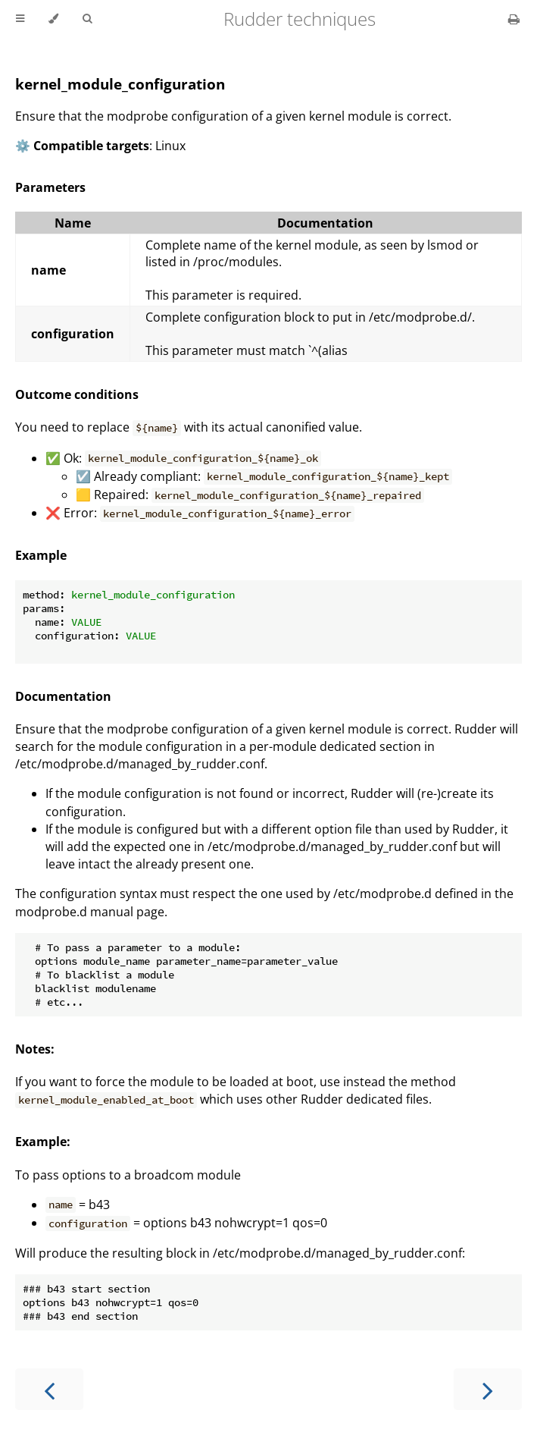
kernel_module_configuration (120, 83)
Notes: (35, 1049)
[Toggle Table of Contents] (20, 19)
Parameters (50, 187)
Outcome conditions (77, 394)
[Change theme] (53, 19)
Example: (42, 1141)
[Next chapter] (488, 1389)
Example (41, 555)
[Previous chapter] (49, 1389)
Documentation (63, 696)
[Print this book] (514, 19)
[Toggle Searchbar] (87, 19)
